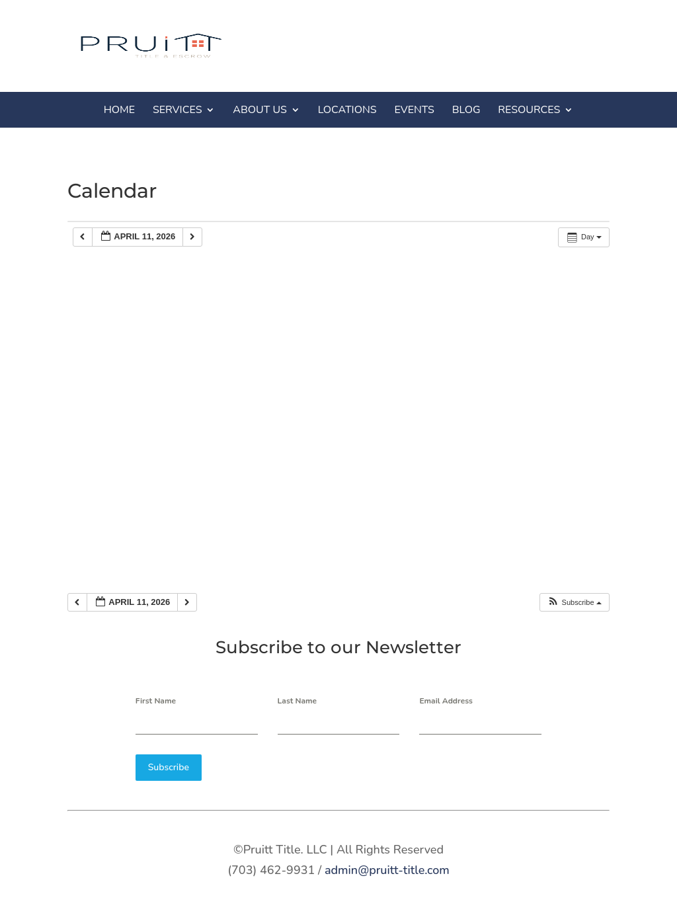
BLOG (466, 109)
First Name (156, 701)
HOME (119, 109)
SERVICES (177, 109)
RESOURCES (529, 109)
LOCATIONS (347, 109)
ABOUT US (260, 109)
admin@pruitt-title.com (387, 867)
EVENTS (414, 109)
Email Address (446, 701)
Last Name (297, 701)
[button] (574, 603)
